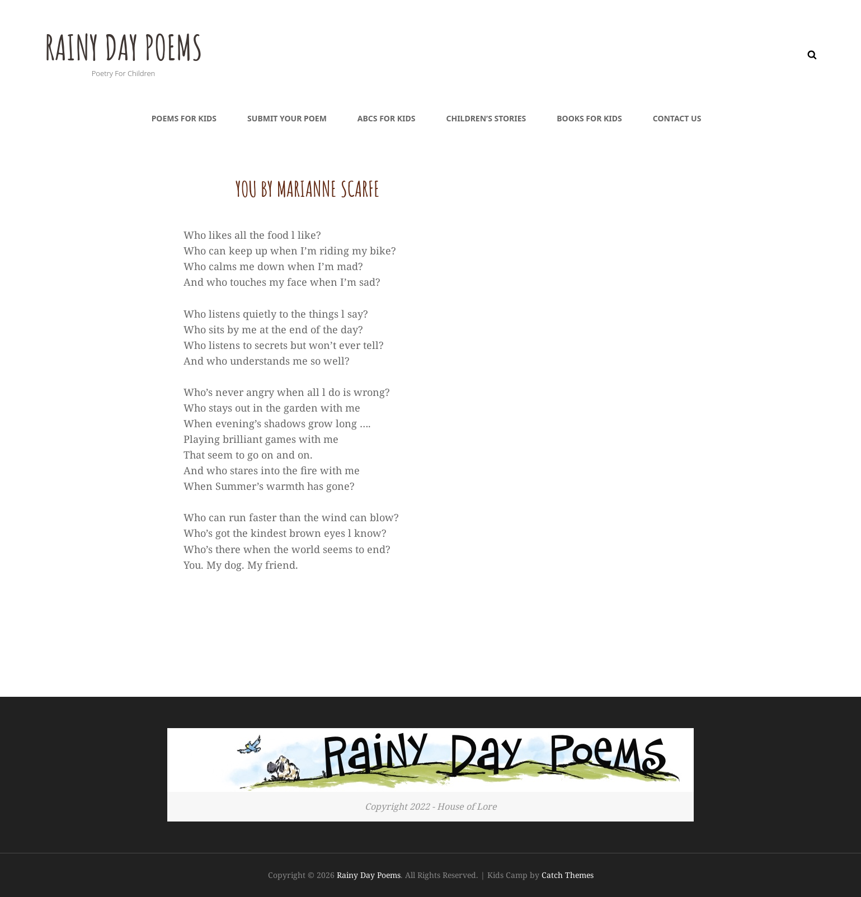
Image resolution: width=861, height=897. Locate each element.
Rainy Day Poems (136, 45)
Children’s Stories (486, 118)
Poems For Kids (184, 118)
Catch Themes (568, 875)
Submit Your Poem (287, 118)
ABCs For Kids (386, 118)
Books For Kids (589, 118)
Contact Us (677, 118)
